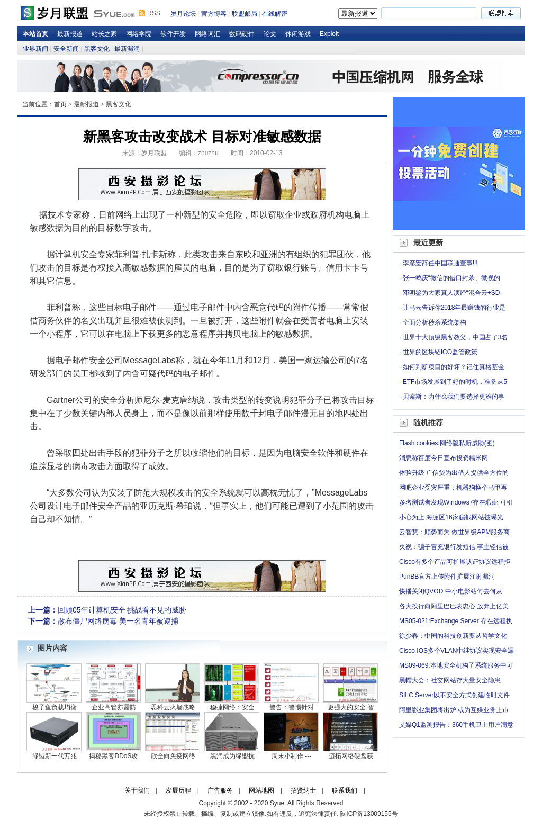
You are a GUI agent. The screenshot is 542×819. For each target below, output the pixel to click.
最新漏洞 (127, 48)
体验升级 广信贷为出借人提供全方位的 (454, 472)
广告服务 (220, 790)
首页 (60, 104)
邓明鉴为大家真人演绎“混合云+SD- (452, 292)
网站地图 (261, 790)
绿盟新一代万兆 (54, 756)
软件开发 (173, 34)
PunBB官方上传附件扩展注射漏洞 (447, 576)
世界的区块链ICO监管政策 (440, 352)
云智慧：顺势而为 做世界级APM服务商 (454, 532)
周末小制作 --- (291, 756)
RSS (153, 13)
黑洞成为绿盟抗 (232, 756)
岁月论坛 (183, 13)
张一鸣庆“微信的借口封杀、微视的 (451, 278)
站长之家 (104, 34)
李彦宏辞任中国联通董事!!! (440, 263)
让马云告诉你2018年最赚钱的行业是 (454, 307)
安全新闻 (66, 48)
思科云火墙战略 (173, 707)
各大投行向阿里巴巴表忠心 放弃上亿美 (454, 606)
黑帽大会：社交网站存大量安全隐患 (450, 680)
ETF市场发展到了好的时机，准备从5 (455, 381)
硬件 (351, 452)
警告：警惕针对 (291, 707)
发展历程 (178, 790)
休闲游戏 (298, 34)
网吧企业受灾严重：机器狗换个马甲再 (453, 487)
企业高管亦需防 (114, 707)
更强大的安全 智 (351, 707)
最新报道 (70, 34)
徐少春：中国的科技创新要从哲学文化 (453, 636)
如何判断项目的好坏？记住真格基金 (453, 367)
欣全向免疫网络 (173, 756)
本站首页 (35, 34)
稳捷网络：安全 (232, 707)
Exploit (329, 34)
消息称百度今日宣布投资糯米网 (443, 458)
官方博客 (214, 13)
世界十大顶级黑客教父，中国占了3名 (455, 337)
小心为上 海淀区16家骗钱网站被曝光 (451, 517)
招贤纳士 (303, 790)
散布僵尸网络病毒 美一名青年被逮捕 (118, 621)
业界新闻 (35, 48)
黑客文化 (97, 48)
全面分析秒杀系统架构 (434, 322)
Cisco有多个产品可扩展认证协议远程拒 (454, 561)
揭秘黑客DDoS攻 (113, 756)
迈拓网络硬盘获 (351, 756)
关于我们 (137, 790)
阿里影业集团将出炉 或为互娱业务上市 (454, 710)
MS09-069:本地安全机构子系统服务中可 (456, 665)
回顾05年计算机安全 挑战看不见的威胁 (122, 610)
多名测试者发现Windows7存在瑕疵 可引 (456, 502)
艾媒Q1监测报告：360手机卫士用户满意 (456, 724)
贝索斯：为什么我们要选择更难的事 (453, 396)
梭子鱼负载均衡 (54, 707)
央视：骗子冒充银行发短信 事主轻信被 (454, 547)
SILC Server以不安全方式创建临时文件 (454, 695)
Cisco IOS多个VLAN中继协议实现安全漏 (456, 650)
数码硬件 (242, 34)
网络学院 (138, 34)
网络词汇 (207, 34)
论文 (270, 34)
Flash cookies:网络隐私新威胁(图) (447, 443)
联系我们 (344, 790)
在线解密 (274, 13)
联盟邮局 (244, 13)
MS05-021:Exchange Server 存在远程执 (455, 621)
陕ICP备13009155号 (369, 813)
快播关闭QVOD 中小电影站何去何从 (450, 591)
